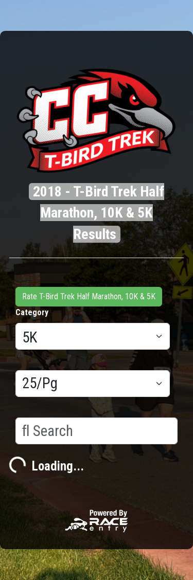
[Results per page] (92, 383)
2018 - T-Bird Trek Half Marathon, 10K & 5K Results (98, 213)
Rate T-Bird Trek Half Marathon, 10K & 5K (88, 296)
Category (31, 312)
